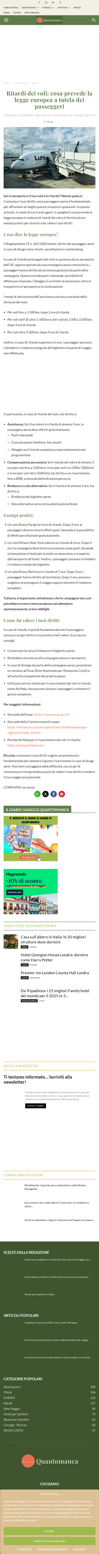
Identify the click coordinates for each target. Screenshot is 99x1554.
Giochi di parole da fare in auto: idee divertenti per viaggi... (57, 1339)
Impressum (79, 1549)
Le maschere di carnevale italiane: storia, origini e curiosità (57, 1357)
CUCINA (17, 12)
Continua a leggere (35, 1106)
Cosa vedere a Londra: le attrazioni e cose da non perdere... (57, 1276)
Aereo (35, 83)
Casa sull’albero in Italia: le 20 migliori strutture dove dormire (53, 939)
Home (6, 83)
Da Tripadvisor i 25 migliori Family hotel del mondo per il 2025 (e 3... (55, 993)
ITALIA (24, 947)
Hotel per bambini (29, 1001)
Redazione (35, 977)
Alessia (50, 121)
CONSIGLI (48, 7)
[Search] (94, 20)
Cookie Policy (24, 1549)
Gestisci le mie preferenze (49, 1541)
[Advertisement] (49, 54)
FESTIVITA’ (64, 7)
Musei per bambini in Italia (39, 1294)
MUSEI (7, 12)
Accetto (49, 1531)
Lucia (41, 1000)
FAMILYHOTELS (11, 7)
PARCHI (77, 7)
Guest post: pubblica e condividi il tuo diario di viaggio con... (58, 1259)
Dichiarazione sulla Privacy (52, 1549)
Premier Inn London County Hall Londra (55, 972)
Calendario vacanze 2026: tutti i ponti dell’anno (51, 1322)
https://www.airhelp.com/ (25, 745)
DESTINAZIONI (30, 7)
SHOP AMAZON (31, 12)
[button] (6, 20)
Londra (25, 965)
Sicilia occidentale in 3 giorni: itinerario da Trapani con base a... (59, 1220)
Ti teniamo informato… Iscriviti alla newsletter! (38, 1079)
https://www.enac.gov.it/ (51, 714)
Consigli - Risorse (21, 83)
